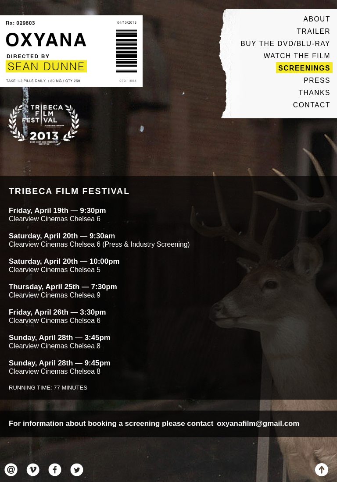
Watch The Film (297, 56)
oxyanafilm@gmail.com (258, 423)
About (316, 19)
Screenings (304, 68)
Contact (311, 105)
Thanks (314, 92)
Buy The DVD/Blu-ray (285, 43)
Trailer (313, 31)
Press (317, 80)
